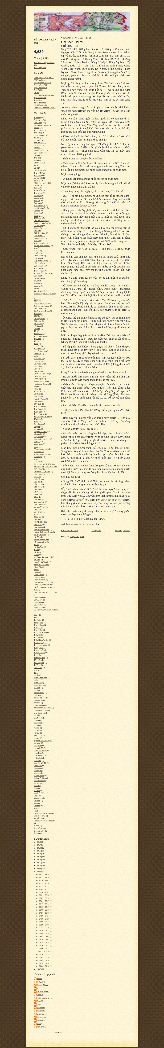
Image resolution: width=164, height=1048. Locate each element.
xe (35, 811)
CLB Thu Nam (39, 233)
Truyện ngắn (39, 650)
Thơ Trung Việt (40, 68)
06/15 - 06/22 (44, 931)
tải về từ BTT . (39, 793)
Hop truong (38, 527)
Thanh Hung (39, 625)
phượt (36, 281)
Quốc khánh (39, 597)
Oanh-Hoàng (39, 575)
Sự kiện (37, 140)
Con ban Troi (39, 499)
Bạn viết (37, 369)
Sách (36, 615)
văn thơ (37, 806)
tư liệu (36, 253)
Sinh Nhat (38, 602)
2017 (39, 845)
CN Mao (37, 492)
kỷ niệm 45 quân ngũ (42, 740)
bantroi (36, 128)
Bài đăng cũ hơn (122, 530)
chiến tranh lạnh (40, 705)
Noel (36, 570)
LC (35, 168)
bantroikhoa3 (39, 135)
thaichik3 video (40, 778)
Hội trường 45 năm (41, 539)
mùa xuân (38, 745)
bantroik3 (37, 145)
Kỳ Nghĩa (37, 552)
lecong (39, 1024)
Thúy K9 (37, 635)
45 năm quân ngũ (41, 303)
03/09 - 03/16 (44, 957)
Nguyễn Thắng (40, 399)
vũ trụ (36, 808)
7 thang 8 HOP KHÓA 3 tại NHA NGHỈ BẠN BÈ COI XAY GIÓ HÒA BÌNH (45, 466)
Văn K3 (37, 276)
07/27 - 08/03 (44, 913)
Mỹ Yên (37, 560)
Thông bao (38, 334)
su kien (37, 283)
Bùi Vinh (37, 314)
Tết (35, 341)
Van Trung (38, 668)
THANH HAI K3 (43, 991)
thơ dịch (37, 216)
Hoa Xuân (38, 525)
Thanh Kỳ (38, 627)
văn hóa (37, 803)
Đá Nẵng (37, 818)
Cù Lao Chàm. (39, 507)
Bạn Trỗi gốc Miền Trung (44, 95)
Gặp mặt (37, 258)
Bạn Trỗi (37, 366)
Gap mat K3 (39, 236)
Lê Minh (37, 329)
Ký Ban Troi (38, 547)
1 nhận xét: (91, 524)
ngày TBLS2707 (40, 750)
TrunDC (40, 1001)
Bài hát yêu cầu (40, 170)
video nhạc (38, 444)
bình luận (37, 695)
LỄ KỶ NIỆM (38, 263)
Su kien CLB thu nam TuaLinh (46, 610)
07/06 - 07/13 (44, 922)
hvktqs (36, 728)
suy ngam (38, 768)
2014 (39, 854)
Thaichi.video (39, 143)
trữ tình (37, 791)
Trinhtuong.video (40, 645)
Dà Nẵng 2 (38, 512)
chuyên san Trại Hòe (42, 710)
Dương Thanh (39, 319)
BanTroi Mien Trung (42, 311)
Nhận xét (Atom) (77, 536)
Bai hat (37, 188)
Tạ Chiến (37, 339)
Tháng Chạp (39, 406)
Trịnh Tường (39, 414)
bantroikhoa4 (39, 693)
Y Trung (37, 688)
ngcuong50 (41, 1027)
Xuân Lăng (38, 683)
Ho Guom (38, 323)
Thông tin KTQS (40, 632)
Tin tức (37, 138)
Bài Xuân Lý (39, 364)
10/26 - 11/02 (44, 880)
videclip (37, 286)
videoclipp (38, 798)
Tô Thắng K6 (39, 663)
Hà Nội (37, 180)
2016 (39, 848)
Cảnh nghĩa (38, 379)
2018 (39, 842)
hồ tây (36, 730)
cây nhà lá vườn (40, 432)
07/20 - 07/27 (44, 916)
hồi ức (36, 733)
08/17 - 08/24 (44, 904)
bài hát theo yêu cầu (42, 246)
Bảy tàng (37, 484)
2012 (39, 860)
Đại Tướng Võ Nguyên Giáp (45, 293)
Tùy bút (37, 419)
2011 (39, 863)
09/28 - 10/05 (44, 892)
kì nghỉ (36, 738)
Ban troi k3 (38, 120)
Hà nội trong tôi (40, 534)
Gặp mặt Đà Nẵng (41, 261)
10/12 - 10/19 (44, 886)
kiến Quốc (38, 735)
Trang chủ (96, 530)
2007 (39, 969)
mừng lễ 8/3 (39, 748)
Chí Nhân (37, 163)
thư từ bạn (38, 783)
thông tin (37, 213)
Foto (35, 514)
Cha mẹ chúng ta (41, 221)
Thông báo (38, 130)
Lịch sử (37, 396)
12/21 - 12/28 (44, 874)
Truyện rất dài (39, 652)
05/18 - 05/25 (44, 942)
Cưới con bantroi (40, 376)
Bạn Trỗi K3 (38, 153)
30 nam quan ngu (41, 449)
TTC (35, 617)
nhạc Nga (38, 753)
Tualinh (37, 118)
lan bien (37, 743)
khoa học (37, 160)
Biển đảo (37, 479)
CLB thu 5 (38, 487)
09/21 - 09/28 (44, 895)
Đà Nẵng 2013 (39, 291)
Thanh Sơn (38, 630)
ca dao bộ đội (39, 698)
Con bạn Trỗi (39, 502)
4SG (35, 459)
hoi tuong (37, 725)
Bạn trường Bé (40, 98)
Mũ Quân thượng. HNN (43, 557)
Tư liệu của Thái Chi (42, 273)
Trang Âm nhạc (40, 103)
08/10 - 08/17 (44, 907)
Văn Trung (38, 123)
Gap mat (37, 203)
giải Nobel (38, 718)
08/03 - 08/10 (44, 910)
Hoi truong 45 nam (41, 384)
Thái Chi (37, 268)
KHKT (36, 389)
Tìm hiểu (37, 175)
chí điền (37, 715)
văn (35, 288)
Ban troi (37, 201)
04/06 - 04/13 (44, 948)
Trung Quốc (38, 648)
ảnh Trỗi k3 (38, 828)
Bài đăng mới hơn (69, 530)
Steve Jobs (38, 607)
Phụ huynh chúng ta (42, 582)
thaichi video (39, 776)
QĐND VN (38, 600)
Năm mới (37, 572)
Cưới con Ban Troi (41, 374)
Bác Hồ (37, 482)
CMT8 (36, 489)
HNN (36, 155)
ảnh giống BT (39, 831)
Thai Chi (37, 133)
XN (35, 673)
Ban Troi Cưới (39, 474)
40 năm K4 (38, 452)
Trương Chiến (39, 658)
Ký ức (36, 550)
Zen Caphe (38, 424)
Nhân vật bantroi (40, 183)
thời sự (37, 786)
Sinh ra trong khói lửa (42, 83)
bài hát (36, 185)
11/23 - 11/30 (44, 877)
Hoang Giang (39, 238)
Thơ (35, 158)
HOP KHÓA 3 (39, 522)
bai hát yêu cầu (40, 208)
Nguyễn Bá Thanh (41, 562)
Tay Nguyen (38, 622)
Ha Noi (36, 165)
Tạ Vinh (37, 665)
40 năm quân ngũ (41, 454)
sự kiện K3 (38, 349)
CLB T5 (37, 371)
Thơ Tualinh (38, 409)
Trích (36, 655)
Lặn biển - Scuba (40, 105)
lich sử (36, 248)
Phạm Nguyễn (39, 580)
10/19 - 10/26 (44, 883)
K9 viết (36, 545)
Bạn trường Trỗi (40, 85)
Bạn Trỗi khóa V (40, 88)
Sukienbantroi (39, 266)
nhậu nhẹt (38, 758)
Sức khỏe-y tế (39, 205)
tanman (37, 773)
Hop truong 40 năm (41, 530)
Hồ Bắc (37, 537)
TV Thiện (37, 620)
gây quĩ (37, 723)
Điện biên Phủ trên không (44, 813)
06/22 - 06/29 (44, 928)
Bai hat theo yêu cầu (42, 472)
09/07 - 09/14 (44, 898)
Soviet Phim (39, 605)
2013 (39, 857)
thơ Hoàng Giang (41, 125)
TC (35, 331)
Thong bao (38, 193)
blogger (37, 427)
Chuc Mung (38, 256)
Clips (36, 497)
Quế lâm (37, 401)
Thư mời (37, 637)
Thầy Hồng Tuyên (41, 640)
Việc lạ (36, 670)
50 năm (37, 462)
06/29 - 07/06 (44, 925)
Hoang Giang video (41, 381)
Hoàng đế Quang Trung (43, 532)
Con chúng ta (39, 504)
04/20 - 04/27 (44, 946)
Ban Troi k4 (38, 308)
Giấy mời (37, 321)
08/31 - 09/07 (44, 901)
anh (35, 690)
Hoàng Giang (39, 150)
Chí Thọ (37, 316)
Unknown (41, 1008)
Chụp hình (38, 494)
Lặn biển (37, 394)
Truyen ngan (39, 271)
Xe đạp (37, 675)
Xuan (36, 421)
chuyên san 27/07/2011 (43, 708)
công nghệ (38, 434)
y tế (35, 356)
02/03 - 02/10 (44, 960)
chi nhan (37, 429)
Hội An (36, 386)
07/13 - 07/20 (44, 919)
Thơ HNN (37, 173)
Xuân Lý (37, 680)
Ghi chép (37, 517)
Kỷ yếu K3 (38, 391)
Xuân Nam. (38, 685)
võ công (37, 801)
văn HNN (37, 354)
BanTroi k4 (38, 361)
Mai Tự (37, 241)
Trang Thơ (38, 100)
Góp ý (36, 519)
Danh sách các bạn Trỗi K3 (45, 108)
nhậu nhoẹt (38, 437)
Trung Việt (38, 411)
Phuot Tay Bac (39, 577)
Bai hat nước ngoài (41, 306)
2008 (39, 872)
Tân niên (37, 660)
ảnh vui (37, 833)
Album (36, 228)
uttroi (36, 796)
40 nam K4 (38, 359)
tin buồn (37, 148)
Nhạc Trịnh (38, 567)
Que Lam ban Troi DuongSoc (45, 592)
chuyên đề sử (39, 713)
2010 (39, 866)
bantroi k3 (38, 178)
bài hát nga (38, 226)
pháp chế (37, 761)
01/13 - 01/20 (44, 963)
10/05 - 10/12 (44, 889)
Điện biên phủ (39, 816)
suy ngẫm (38, 771)
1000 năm (38, 218)
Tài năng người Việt (42, 416)
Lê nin (36, 555)
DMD (36, 509)
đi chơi (36, 826)
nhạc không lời (40, 755)
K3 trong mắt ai (40, 542)
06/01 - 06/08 (44, 937)
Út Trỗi (36, 93)
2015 (39, 851)
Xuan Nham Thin (40, 678)
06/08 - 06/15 (44, 934)
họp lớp (37, 346)
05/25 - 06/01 (44, 940)
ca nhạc (37, 703)
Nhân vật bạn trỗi (41, 565)
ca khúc (37, 210)
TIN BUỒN (38, 190)
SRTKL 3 (37, 404)
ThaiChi (40, 995)
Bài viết (37, 231)
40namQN (38, 457)
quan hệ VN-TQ (40, 763)
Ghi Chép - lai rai (45, 951)
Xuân (36, 344)
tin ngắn (37, 788)
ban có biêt (38, 278)
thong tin (37, 251)
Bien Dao (37, 477)
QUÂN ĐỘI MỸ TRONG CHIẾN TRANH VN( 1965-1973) (44, 587)
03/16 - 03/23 (44, 954)
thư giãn (37, 196)
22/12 (36, 447)
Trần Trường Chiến (44, 998)
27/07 (36, 301)
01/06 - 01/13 (44, 966)
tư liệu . (37, 442)
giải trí (36, 720)
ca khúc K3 (38, 700)
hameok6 (41, 1020)
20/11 (36, 298)
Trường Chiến (39, 243)
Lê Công (37, 326)
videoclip (37, 198)
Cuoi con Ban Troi (41, 223)
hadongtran (41, 1017)
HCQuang (41, 982)
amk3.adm (41, 1014)
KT (38, 988)
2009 (39, 869)
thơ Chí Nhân (39, 781)
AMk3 (39, 979)
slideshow (38, 766)
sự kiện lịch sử (40, 351)
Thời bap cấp (39, 643)
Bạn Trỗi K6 (38, 90)
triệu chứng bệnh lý (41, 439)
